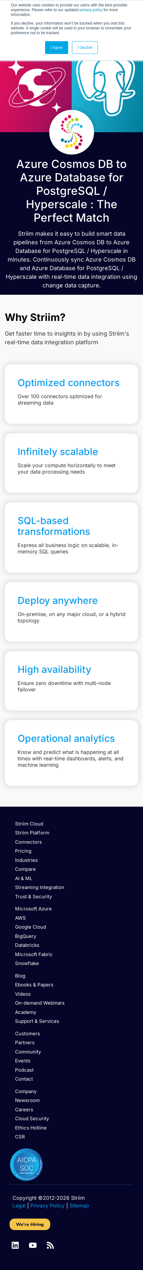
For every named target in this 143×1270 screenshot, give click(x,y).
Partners (25, 1042)
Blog (20, 976)
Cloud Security (32, 1118)
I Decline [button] (84, 47)
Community (28, 1052)
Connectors (28, 842)
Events (22, 1061)
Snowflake (27, 963)
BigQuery (25, 936)
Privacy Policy (47, 1205)
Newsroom (27, 1100)
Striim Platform (32, 833)
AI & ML (23, 878)
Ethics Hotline (31, 1128)
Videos (23, 994)
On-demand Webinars (40, 1003)
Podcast (24, 1070)
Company (25, 1091)
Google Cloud (30, 927)
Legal (19, 1205)
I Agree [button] (57, 47)
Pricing (23, 851)
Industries (26, 860)
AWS (20, 918)
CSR (20, 1137)
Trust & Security (33, 897)
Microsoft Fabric (34, 954)
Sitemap (79, 1205)
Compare (25, 869)
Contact (24, 1079)
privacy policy (90, 10)
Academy (25, 1012)
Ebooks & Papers (34, 985)
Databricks (27, 945)
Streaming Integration (39, 887)
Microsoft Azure (33, 909)
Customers (27, 1033)
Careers (24, 1109)
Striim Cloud (29, 824)
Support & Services (37, 1021)
